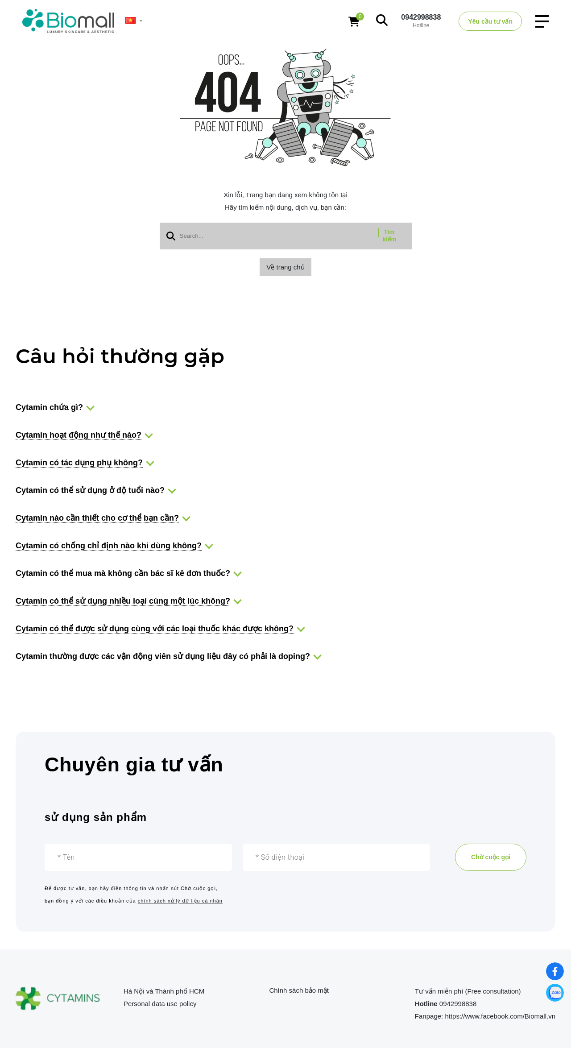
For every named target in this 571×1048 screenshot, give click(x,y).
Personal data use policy (160, 1003)
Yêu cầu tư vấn (490, 21)
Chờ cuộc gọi (490, 857)
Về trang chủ (285, 267)
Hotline (427, 1003)
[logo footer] (60, 999)
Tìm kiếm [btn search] (390, 235)
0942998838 (421, 17)
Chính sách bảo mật (299, 990)
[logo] (68, 21)
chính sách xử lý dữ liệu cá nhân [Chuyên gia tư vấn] (180, 900)
